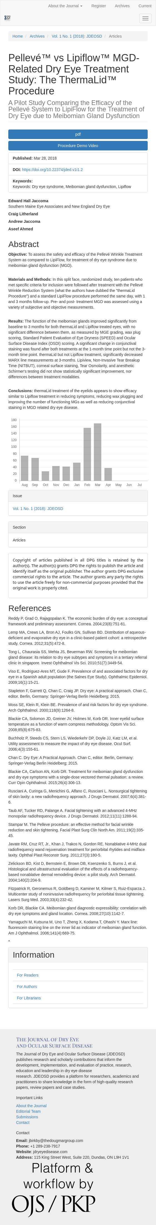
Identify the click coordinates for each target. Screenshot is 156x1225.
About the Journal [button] (65, 6)
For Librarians (29, 998)
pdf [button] (77, 134)
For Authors (27, 986)
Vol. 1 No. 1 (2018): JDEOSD (77, 36)
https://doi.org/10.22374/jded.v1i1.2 (52, 169)
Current (145, 6)
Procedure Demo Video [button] (78, 145)
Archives (122, 6)
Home (17, 36)
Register (98, 6)
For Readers (28, 975)
